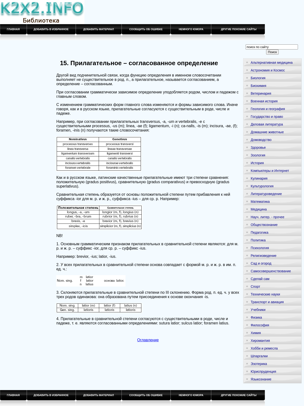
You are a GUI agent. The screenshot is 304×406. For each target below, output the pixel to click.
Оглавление (148, 340)
